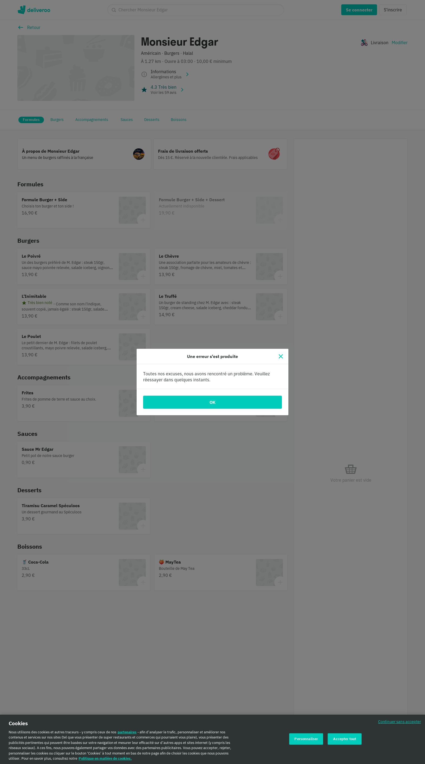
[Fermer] (281, 356)
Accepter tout (344, 742)
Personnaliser (306, 742)
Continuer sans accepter (399, 724)
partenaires (127, 735)
